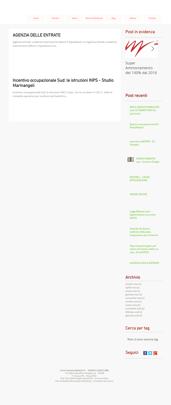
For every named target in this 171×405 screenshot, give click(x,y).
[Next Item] (152, 48)
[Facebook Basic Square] (145, 353)
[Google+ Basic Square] (155, 353)
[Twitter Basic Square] (150, 353)
